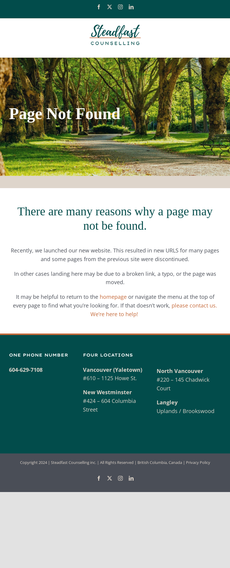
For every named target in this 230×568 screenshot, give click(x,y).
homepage (113, 296)
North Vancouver (180, 370)
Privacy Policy (198, 462)
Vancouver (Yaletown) (112, 369)
